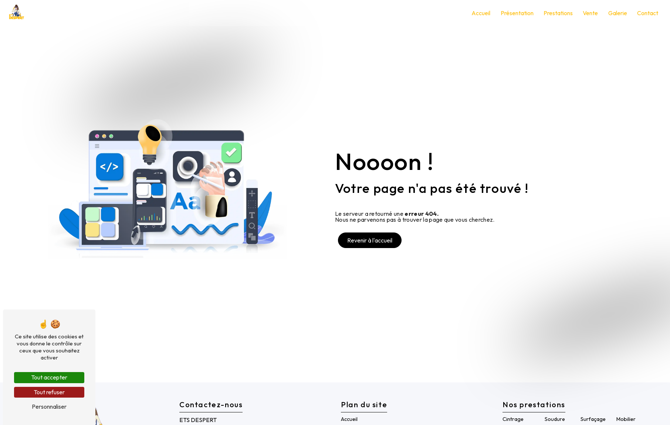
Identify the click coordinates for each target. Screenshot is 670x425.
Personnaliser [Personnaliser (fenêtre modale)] (49, 406)
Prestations (557, 13)
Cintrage (513, 419)
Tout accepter (49, 377)
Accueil (479, 13)
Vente (589, 13)
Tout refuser (49, 392)
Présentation (515, 13)
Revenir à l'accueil (369, 240)
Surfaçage (593, 419)
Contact (646, 13)
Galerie (616, 13)
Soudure (555, 419)
